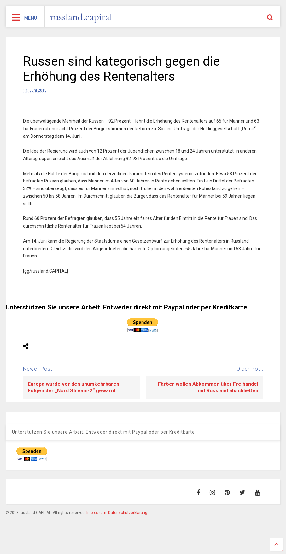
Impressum (96, 513)
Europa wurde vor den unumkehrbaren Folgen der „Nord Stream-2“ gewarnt (73, 387)
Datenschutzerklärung (127, 513)
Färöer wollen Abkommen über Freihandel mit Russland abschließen (208, 387)
